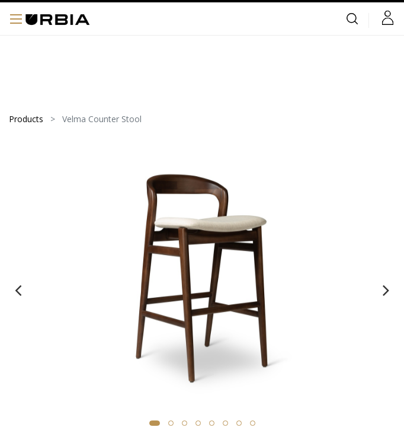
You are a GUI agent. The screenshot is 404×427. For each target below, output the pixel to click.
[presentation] (18, 290)
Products (26, 119)
